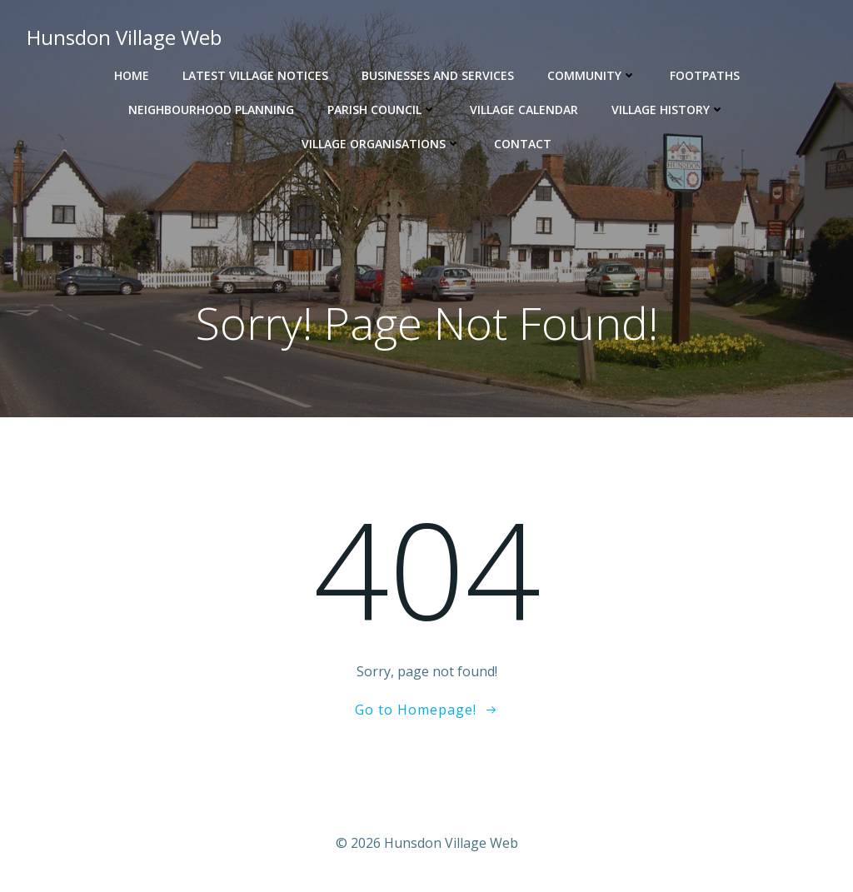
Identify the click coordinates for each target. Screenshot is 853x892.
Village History (668, 109)
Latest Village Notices (255, 75)
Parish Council (381, 109)
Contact (522, 144)
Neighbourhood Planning (211, 109)
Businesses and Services (438, 75)
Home (131, 75)
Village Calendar (524, 109)
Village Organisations (381, 144)
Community (591, 75)
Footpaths (705, 75)
